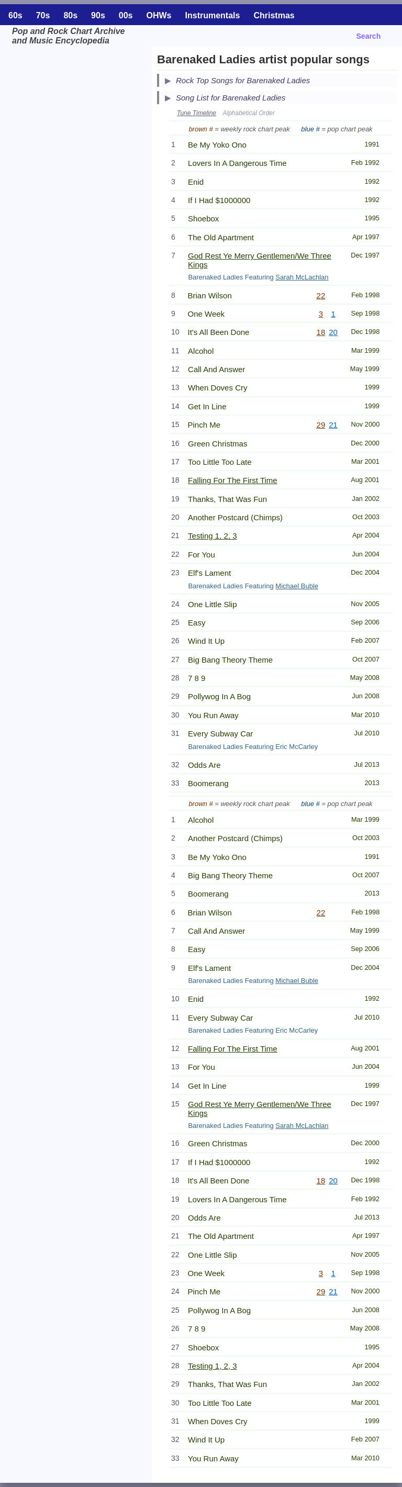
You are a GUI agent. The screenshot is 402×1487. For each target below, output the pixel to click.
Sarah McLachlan (301, 277)
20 (333, 332)
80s (70, 15)
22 (321, 295)
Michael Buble (296, 586)
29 (321, 424)
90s (98, 15)
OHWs (159, 15)
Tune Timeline (196, 113)
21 (333, 424)
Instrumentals (212, 15)
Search (368, 36)
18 (321, 332)
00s (126, 15)
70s (43, 15)
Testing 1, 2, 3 (212, 535)
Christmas (273, 15)
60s (15, 15)
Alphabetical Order (249, 113)
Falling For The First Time (232, 480)
